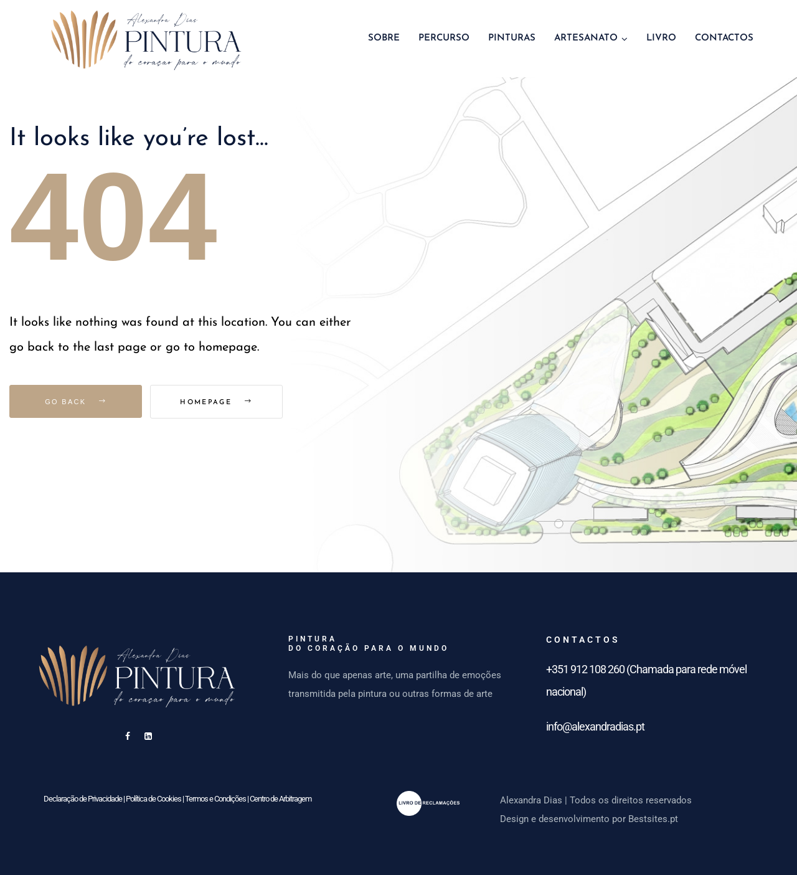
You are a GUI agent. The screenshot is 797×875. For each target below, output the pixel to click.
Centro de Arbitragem (280, 798)
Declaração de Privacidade (83, 798)
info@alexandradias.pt (595, 726)
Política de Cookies (153, 798)
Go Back (75, 401)
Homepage (222, 402)
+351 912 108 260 (585, 669)
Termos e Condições (215, 798)
